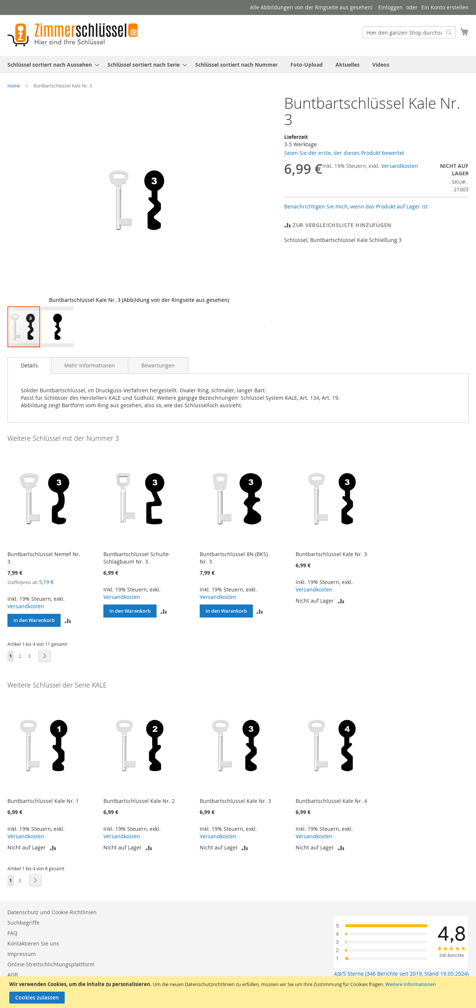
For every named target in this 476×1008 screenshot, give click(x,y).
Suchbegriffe (23, 922)
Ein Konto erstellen (445, 7)
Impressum (21, 953)
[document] (239, 992)
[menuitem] (51, 64)
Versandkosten (399, 165)
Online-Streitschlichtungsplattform (50, 964)
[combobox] (409, 32)
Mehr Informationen (89, 365)
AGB (12, 974)
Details (29, 365)
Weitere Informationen (410, 984)
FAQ (12, 933)
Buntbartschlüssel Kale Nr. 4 (331, 800)
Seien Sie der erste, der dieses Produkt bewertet (344, 152)
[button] (255, 200)
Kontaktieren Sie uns (33, 943)
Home (13, 86)
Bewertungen (158, 365)
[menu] (238, 64)
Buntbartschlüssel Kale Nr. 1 (43, 800)
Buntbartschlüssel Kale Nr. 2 (139, 800)
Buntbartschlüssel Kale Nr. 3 (331, 554)
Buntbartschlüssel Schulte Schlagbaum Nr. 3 (136, 558)
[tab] (29, 365)
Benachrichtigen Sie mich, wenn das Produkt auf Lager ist (356, 206)
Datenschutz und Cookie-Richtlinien (52, 912)
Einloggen (390, 7)
